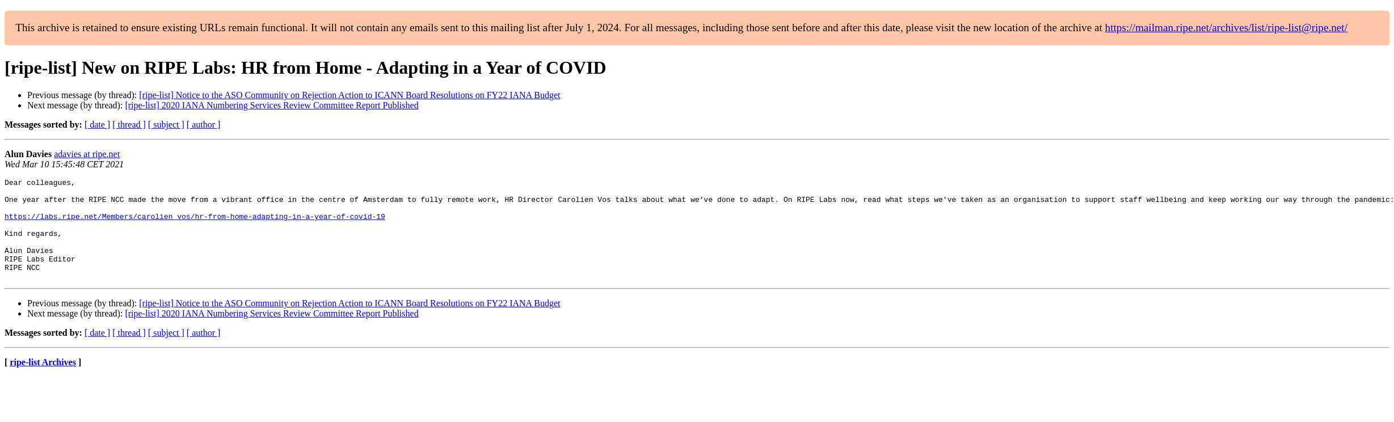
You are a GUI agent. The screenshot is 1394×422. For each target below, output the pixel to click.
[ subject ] (166, 124)
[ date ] (97, 124)
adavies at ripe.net (87, 154)
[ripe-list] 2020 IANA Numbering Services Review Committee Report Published (271, 105)
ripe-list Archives (43, 382)
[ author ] (204, 124)
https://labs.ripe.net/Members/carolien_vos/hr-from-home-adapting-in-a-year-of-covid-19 (195, 225)
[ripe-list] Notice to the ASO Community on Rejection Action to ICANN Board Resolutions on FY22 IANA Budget (349, 95)
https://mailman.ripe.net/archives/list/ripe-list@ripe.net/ (1226, 27)
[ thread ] (129, 124)
